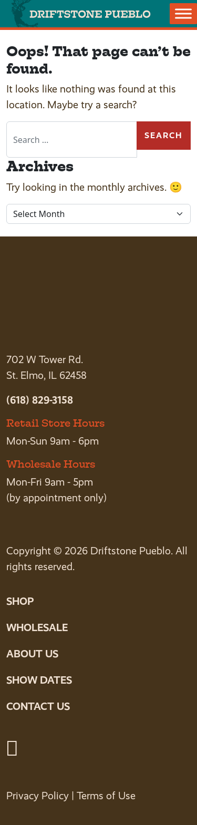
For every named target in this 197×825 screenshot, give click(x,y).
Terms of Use (106, 796)
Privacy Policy (37, 796)
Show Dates (39, 680)
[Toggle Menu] (183, 13)
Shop (20, 601)
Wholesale (37, 627)
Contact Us (38, 706)
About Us (32, 653)
